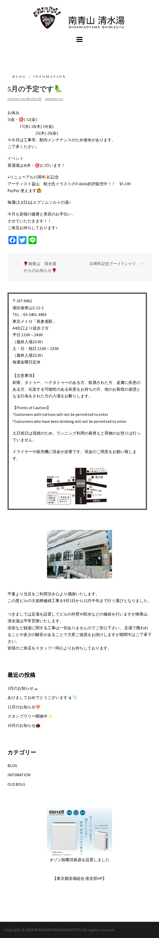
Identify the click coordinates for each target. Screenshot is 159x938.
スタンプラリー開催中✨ (30, 716)
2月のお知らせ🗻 (23, 688)
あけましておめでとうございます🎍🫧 (43, 697)
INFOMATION (50, 76)
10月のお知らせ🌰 (24, 725)
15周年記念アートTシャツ (112, 263)
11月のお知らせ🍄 (24, 706)
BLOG (19, 76)
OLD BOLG (16, 784)
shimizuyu (54, 99)
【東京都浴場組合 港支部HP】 (79, 878)
